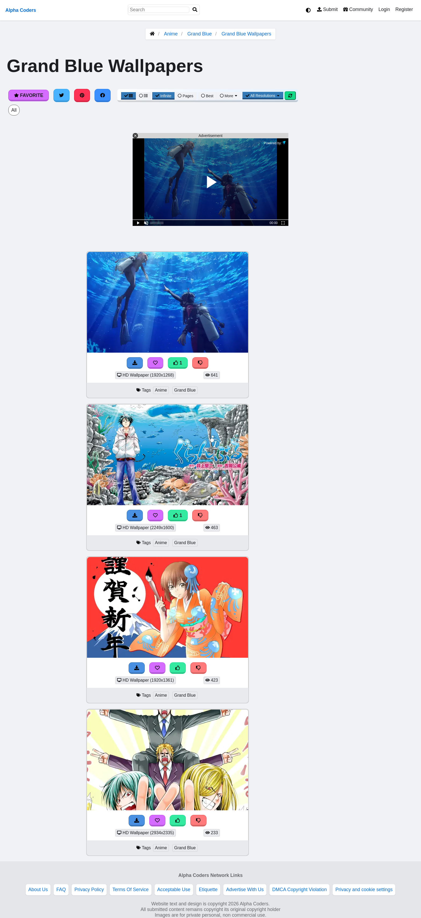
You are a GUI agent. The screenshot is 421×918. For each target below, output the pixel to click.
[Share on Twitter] (61, 95)
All (14, 110)
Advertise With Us (245, 889)
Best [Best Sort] (207, 96)
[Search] (194, 10)
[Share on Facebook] (103, 95)
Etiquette (208, 889)
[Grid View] (128, 96)
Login (384, 9)
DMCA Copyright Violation (299, 889)
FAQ (61, 889)
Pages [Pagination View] (185, 96)
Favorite (28, 95)
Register (404, 9)
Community (358, 9)
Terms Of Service (130, 889)
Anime (171, 34)
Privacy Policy (89, 889)
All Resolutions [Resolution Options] (263, 95)
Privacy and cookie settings (364, 889)
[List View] (143, 96)
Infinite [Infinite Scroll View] (163, 96)
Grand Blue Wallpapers (246, 34)
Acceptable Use (173, 889)
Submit (327, 9)
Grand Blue (199, 34)
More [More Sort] (229, 96)
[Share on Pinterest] (82, 95)
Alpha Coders (20, 10)
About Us (38, 889)
